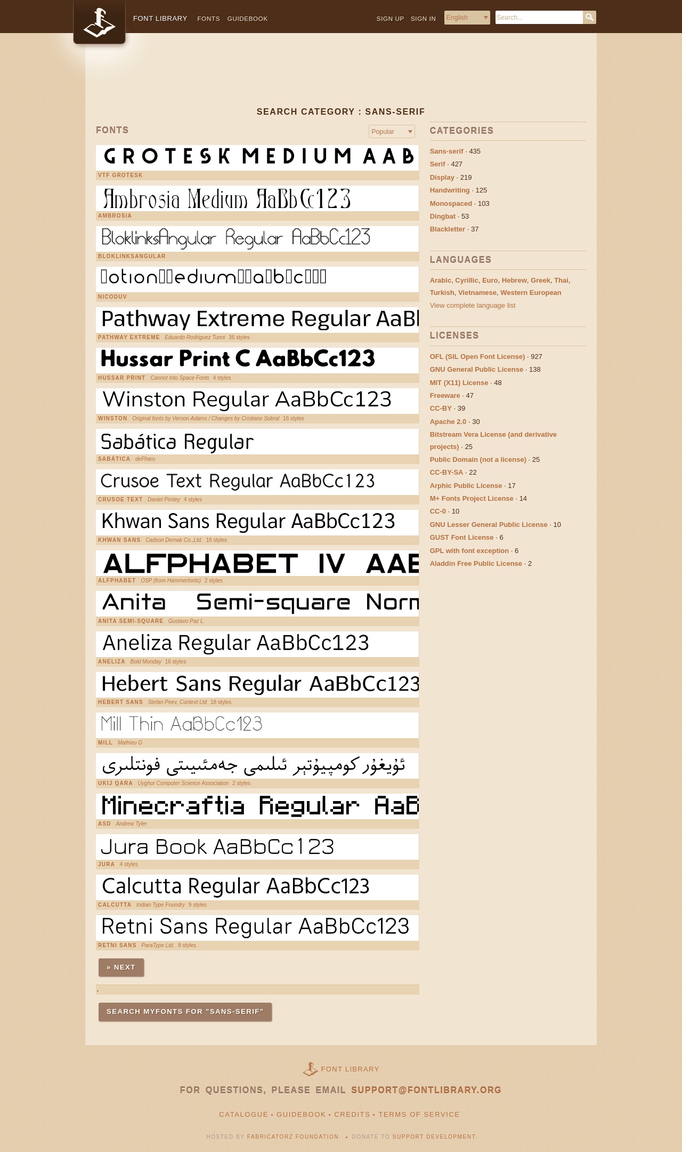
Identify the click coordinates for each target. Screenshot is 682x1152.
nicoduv (112, 297)
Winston (112, 418)
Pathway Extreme (129, 337)
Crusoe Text (120, 499)
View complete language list (473, 305)
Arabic (440, 280)
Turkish (442, 293)
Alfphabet (117, 580)
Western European (531, 293)
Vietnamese (477, 293)
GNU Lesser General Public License (489, 525)
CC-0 (438, 511)
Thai (561, 280)
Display (442, 177)
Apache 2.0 (448, 422)
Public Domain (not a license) (478, 459)
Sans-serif (447, 151)
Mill (105, 743)
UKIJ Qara (115, 783)
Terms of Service (419, 1114)
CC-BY (441, 408)
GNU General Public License (477, 369)
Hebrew (514, 280)
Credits (352, 1114)
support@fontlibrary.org (426, 1090)
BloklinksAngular (132, 256)
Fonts (209, 18)
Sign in (423, 18)
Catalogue (244, 1114)
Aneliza (112, 662)
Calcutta (115, 905)
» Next (121, 967)
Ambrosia (115, 216)
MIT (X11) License (459, 383)
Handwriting (450, 190)
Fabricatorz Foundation (293, 1137)
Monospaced (451, 203)
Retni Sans (117, 945)
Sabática (114, 459)
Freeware (445, 395)
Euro (490, 280)
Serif (437, 164)
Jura (106, 864)
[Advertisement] (341, 78)
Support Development (434, 1137)
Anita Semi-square (131, 621)
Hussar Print (121, 378)
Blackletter (447, 229)
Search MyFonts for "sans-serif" (185, 1011)
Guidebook (248, 18)
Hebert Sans (120, 702)
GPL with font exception (469, 551)
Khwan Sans (119, 540)
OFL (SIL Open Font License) (477, 357)
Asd (104, 824)
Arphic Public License (466, 486)
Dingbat (443, 216)
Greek (540, 280)
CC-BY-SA (447, 472)
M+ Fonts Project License (472, 498)
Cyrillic (466, 280)
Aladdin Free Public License (476, 563)
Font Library (350, 1069)
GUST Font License (462, 537)
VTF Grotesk (120, 175)
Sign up (390, 18)
